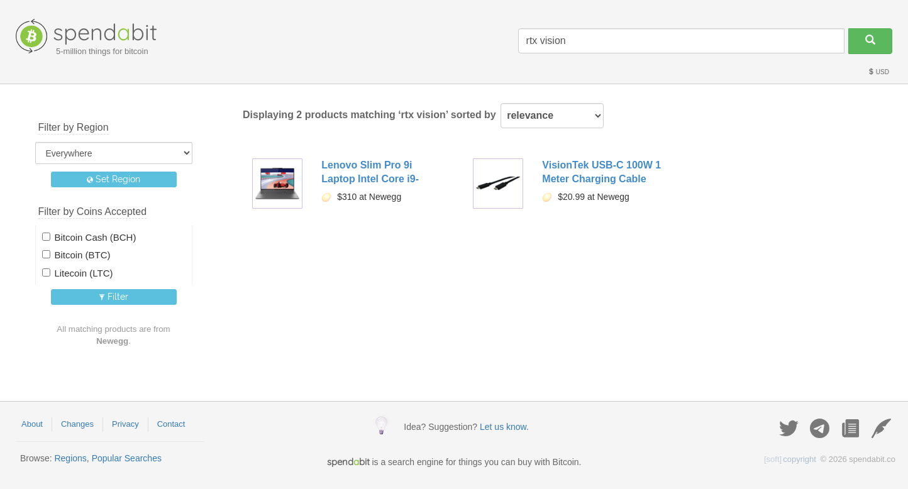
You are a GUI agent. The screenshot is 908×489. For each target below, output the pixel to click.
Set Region (113, 179)
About (32, 424)
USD (878, 72)
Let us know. (504, 427)
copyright (790, 459)
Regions (70, 458)
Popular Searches (127, 458)
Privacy (125, 424)
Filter (113, 297)
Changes (77, 424)
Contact (171, 424)
